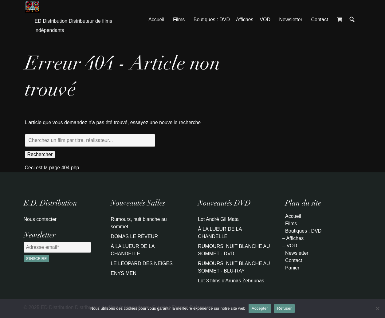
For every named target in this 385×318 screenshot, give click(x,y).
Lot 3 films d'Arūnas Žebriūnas (231, 280)
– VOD (263, 19)
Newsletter (290, 19)
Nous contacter (40, 219)
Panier (292, 267)
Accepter (260, 308)
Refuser (284, 308)
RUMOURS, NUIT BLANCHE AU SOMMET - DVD (234, 250)
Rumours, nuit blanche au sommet (139, 223)
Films (179, 19)
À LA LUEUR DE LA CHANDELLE (132, 250)
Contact (319, 19)
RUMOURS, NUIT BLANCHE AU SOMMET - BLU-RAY (234, 267)
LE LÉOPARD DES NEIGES (142, 263)
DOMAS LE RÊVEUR (134, 236)
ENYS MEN (123, 273)
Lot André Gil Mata (218, 219)
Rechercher (40, 154)
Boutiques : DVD (212, 19)
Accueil (156, 19)
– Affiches (242, 19)
